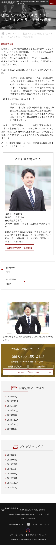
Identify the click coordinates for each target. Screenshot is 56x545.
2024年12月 (12, 410)
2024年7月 (12, 415)
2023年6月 (12, 454)
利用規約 (31, 535)
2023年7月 (12, 429)
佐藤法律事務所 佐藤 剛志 (19, 247)
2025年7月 (12, 405)
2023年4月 (12, 459)
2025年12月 (12, 401)
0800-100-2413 (40, 524)
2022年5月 (12, 473)
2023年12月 (12, 419)
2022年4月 (12, 478)
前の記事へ (11, 267)
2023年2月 (12, 468)
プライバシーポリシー (17, 535)
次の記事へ (11, 279)
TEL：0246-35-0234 (28, 519)
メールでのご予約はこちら (28, 372)
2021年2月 (12, 487)
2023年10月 (12, 424)
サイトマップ (41, 535)
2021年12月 (12, 482)
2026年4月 (12, 396)
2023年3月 (12, 464)
